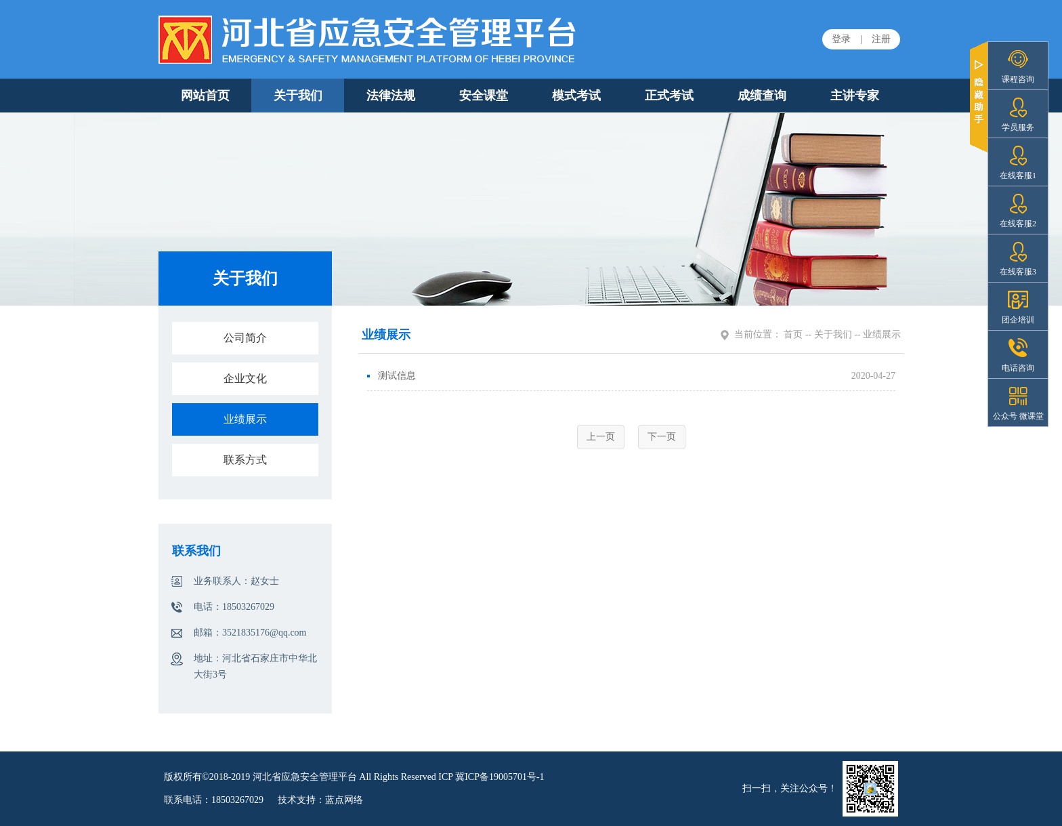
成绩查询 (762, 95)
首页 (793, 334)
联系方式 (245, 460)
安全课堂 (483, 95)
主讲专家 (854, 95)
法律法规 (390, 95)
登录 (841, 39)
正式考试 (669, 95)
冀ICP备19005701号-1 (499, 777)
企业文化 (245, 378)
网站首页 (205, 95)
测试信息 (391, 376)
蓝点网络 (344, 800)
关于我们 (298, 95)
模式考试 (576, 95)
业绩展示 (245, 419)
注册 (881, 39)
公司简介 (245, 338)
